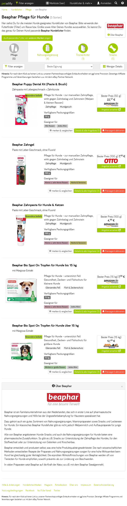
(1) (83, 51)
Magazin (48, 485)
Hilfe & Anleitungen (11, 485)
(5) (14, 51)
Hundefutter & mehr (81, 3)
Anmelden (104, 3)
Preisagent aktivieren (113, 130)
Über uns (74, 485)
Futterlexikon (61, 485)
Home (4, 9)
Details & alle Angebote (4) (87, 191)
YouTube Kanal (44, 490)
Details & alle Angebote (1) (87, 130)
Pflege (29, 9)
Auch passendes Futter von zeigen (27, 38)
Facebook (30, 490)
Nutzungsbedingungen (12, 490)
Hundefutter (16, 9)
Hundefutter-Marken (32, 485)
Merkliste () (55, 3)
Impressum (86, 485)
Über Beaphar (115, 29)
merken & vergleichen (61, 130)
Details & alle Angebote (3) (87, 372)
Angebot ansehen (111, 109)
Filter (25, 3)
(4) (47, 51)
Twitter (57, 490)
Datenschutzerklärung (104, 485)
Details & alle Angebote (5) (87, 311)
